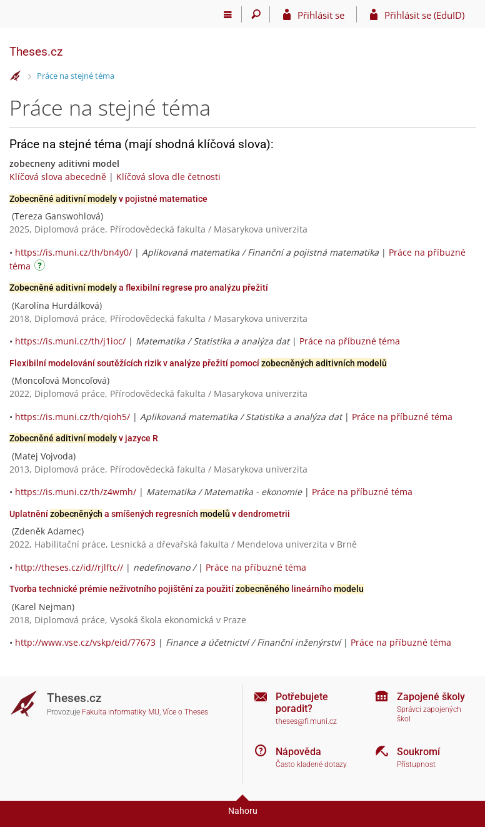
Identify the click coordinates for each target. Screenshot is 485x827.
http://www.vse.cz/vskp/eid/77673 (85, 642)
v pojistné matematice (108, 199)
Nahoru (243, 811)
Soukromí (418, 752)
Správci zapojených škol (429, 714)
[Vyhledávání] (256, 14)
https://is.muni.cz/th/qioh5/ (72, 417)
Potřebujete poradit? (302, 702)
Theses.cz (35, 51)
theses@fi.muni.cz (306, 721)
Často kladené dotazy (311, 764)
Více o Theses (185, 712)
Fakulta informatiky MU (120, 712)
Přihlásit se (321, 15)
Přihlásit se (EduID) (424, 15)
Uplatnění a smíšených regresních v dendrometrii (149, 514)
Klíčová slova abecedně (57, 177)
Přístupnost (416, 764)
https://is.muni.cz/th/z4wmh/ (75, 492)
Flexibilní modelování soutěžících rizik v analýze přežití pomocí (198, 363)
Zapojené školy (431, 697)
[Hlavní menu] (228, 14)
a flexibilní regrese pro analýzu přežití (138, 288)
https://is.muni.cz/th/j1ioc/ (70, 341)
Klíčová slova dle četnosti (168, 177)
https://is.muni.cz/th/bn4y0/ (73, 252)
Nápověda (298, 752)
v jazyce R (83, 438)
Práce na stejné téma (75, 75)
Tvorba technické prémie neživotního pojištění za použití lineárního (186, 589)
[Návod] (41, 267)
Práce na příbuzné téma (349, 341)
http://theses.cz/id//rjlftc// (69, 567)
